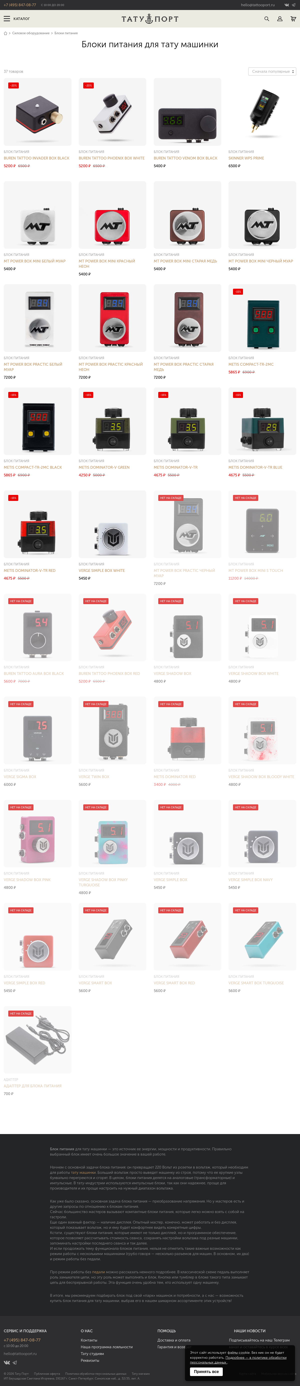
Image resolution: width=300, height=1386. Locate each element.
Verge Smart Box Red (174, 983)
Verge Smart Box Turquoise (256, 983)
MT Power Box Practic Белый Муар (33, 367)
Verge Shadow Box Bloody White (261, 777)
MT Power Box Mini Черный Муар (260, 261)
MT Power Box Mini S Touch (255, 570)
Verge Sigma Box (20, 777)
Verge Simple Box (170, 880)
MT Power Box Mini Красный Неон (107, 264)
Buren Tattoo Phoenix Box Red (109, 673)
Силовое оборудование (31, 33)
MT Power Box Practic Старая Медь (184, 367)
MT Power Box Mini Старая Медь (185, 261)
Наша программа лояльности (107, 1347)
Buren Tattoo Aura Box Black (34, 673)
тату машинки (83, 1172)
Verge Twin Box (94, 777)
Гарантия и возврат (175, 1347)
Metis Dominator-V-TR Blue (255, 467)
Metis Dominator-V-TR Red (30, 570)
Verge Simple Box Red (24, 983)
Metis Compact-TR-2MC (251, 364)
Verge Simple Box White (102, 570)
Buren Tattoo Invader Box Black (36, 158)
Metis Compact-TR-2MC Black (33, 467)
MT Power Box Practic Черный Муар (184, 573)
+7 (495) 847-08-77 (20, 5)
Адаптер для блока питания (33, 1086)
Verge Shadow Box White (253, 673)
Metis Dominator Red (175, 777)
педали (98, 1272)
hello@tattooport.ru (258, 5)
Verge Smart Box (95, 983)
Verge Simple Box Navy (250, 880)
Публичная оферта (47, 1374)
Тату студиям (92, 1354)
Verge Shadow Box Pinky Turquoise (103, 882)
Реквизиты (90, 1360)
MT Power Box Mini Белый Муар (35, 261)
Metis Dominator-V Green (104, 467)
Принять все (206, 1372)
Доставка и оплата (174, 1340)
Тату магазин (141, 1374)
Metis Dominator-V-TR (176, 467)
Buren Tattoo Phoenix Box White (111, 158)
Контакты (89, 1340)
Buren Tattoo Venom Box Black (185, 158)
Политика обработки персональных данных (95, 1374)
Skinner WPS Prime (246, 158)
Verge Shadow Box (172, 673)
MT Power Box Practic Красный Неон (111, 367)
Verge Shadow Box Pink (27, 880)
